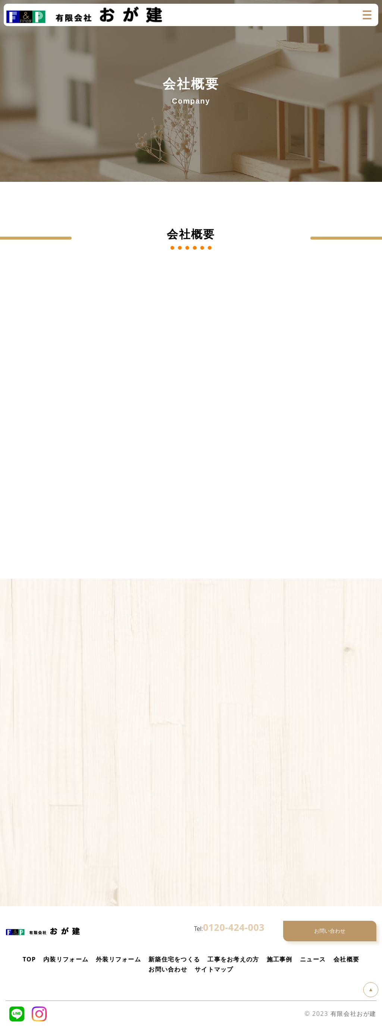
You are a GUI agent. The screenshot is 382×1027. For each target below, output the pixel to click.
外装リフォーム (118, 959)
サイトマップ (214, 969)
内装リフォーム (65, 959)
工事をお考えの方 (233, 959)
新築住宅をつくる (174, 959)
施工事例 (279, 959)
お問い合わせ (167, 969)
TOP (29, 959)
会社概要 (346, 959)
